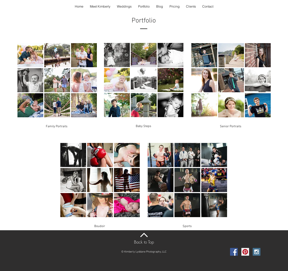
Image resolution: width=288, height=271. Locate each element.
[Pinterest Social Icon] (245, 252)
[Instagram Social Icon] (256, 252)
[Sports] (187, 226)
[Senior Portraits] (231, 126)
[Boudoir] (100, 226)
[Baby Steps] (143, 126)
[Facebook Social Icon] (234, 252)
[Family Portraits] (57, 126)
